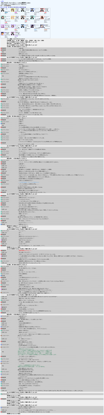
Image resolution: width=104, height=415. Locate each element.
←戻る (2, 1)
